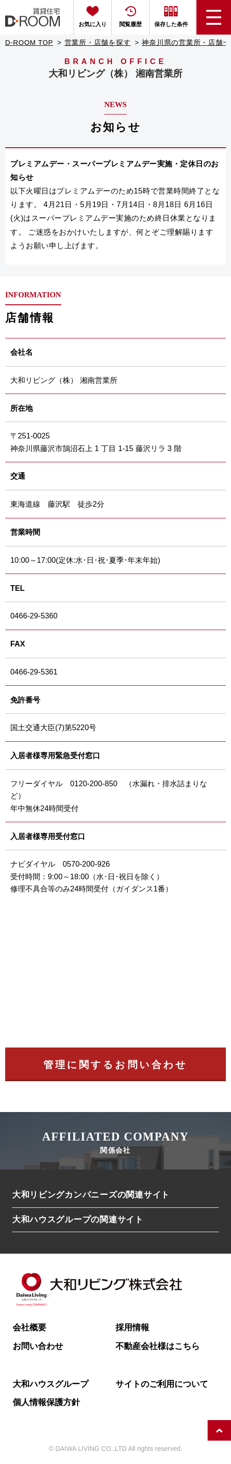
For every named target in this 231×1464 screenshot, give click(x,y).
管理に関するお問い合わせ (115, 1064)
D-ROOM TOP (29, 42)
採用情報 (132, 1327)
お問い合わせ (38, 1346)
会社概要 (29, 1327)
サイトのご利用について (162, 1384)
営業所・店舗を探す (98, 42)
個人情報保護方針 (46, 1402)
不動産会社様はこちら (158, 1346)
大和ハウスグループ (50, 1384)
